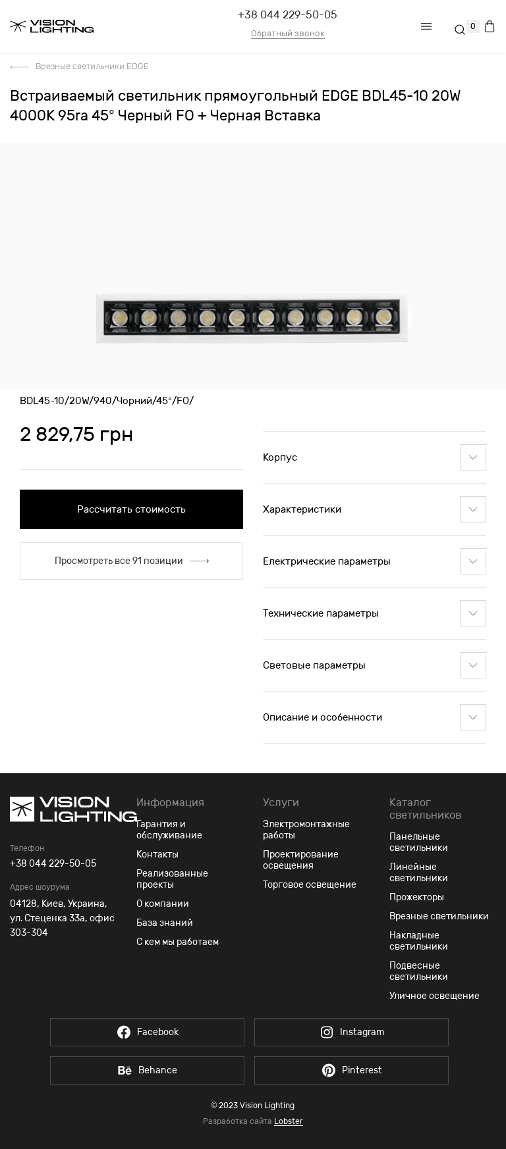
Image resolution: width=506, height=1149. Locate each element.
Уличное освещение (434, 996)
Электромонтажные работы (306, 830)
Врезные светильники (439, 916)
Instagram (351, 1032)
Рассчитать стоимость (131, 509)
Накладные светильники (418, 941)
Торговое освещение (309, 884)
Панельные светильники (418, 842)
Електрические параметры (374, 561)
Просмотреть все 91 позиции (132, 561)
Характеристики (374, 509)
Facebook (147, 1032)
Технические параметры (374, 613)
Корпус (374, 457)
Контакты (157, 854)
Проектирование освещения (301, 860)
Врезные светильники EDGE (92, 66)
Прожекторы (416, 897)
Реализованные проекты (172, 879)
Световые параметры (374, 665)
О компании (162, 903)
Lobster (288, 1121)
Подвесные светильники (418, 971)
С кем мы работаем (177, 942)
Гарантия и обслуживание (169, 830)
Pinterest (351, 1070)
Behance (147, 1070)
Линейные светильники (418, 872)
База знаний (164, 923)
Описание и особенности (374, 717)
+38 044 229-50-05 (287, 15)
